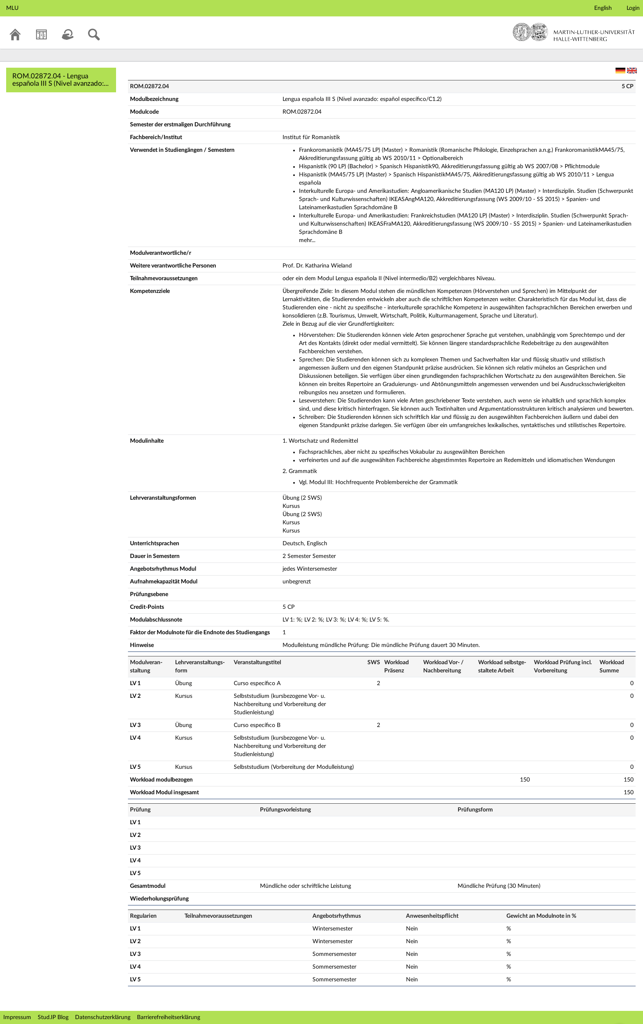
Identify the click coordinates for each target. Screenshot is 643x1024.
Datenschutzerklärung (102, 1017)
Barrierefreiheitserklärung (168, 1017)
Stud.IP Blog (53, 1017)
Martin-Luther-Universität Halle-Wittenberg (574, 32)
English (603, 8)
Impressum (17, 1017)
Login (633, 8)
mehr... (307, 240)
